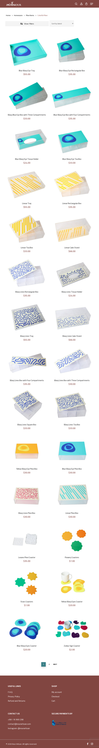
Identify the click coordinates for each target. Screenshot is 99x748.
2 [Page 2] (49, 664)
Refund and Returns (16, 700)
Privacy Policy (14, 696)
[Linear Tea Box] (27, 228)
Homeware (18, 15)
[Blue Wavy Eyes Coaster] (27, 626)
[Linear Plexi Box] (72, 494)
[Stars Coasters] (27, 582)
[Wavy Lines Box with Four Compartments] (27, 361)
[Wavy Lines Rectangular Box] (27, 272)
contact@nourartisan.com (19, 724)
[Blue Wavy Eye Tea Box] (72, 140)
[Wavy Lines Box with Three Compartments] (72, 361)
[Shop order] (62, 23)
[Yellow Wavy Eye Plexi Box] (27, 449)
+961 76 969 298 (15, 719)
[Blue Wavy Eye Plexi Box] (72, 449)
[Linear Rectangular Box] (72, 184)
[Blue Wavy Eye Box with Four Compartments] (72, 95)
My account (57, 692)
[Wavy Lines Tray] (27, 317)
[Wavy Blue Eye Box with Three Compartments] (27, 95)
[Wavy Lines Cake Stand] (72, 317)
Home (8, 15)
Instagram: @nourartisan (19, 728)
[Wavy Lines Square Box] (27, 405)
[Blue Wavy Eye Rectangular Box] (72, 51)
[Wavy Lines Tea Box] (72, 405)
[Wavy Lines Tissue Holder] (72, 272)
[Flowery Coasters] (72, 538)
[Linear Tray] (27, 184)
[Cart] (86, 4)
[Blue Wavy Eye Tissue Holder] (27, 140)
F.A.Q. (10, 692)
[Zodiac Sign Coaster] (72, 626)
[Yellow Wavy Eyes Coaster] (72, 582)
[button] (91, 4)
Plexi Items (30, 15)
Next (55, 664)
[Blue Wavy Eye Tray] (27, 51)
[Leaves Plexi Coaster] (27, 538)
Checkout (56, 696)
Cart (53, 700)
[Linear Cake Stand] (72, 228)
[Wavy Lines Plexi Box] (27, 494)
